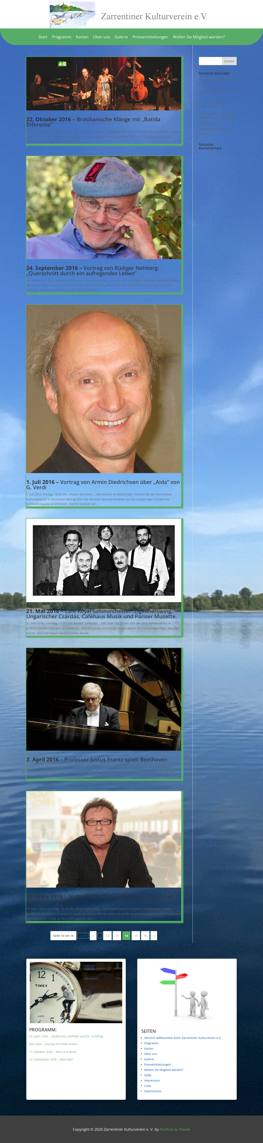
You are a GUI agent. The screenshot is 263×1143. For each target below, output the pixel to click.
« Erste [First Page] (83, 936)
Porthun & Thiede (175, 1129)
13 (117, 936)
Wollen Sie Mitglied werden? (199, 37)
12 (107, 936)
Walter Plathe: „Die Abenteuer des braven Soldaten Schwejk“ (100, 899)
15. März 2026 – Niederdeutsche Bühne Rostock (215, 129)
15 (135, 936)
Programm (62, 37)
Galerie (121, 37)
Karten (82, 37)
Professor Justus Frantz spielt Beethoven (96, 759)
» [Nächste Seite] (154, 936)
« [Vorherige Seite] (93, 936)
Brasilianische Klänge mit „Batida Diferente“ (93, 122)
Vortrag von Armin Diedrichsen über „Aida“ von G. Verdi (103, 484)
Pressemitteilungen (150, 37)
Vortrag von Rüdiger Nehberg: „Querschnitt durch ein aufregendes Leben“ (92, 270)
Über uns (101, 37)
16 (145, 936)
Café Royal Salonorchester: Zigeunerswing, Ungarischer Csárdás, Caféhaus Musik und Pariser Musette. (101, 613)
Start (43, 37)
